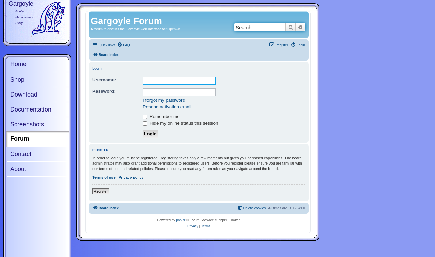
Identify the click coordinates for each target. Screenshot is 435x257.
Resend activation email (167, 106)
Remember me (161, 116)
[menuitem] (123, 45)
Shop (17, 79)
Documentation (30, 109)
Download (23, 94)
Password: (104, 91)
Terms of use (104, 177)
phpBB (181, 220)
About (18, 169)
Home (18, 64)
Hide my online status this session (180, 123)
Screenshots (27, 124)
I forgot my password (164, 100)
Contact (20, 154)
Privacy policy (131, 177)
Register (101, 191)
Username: (104, 79)
